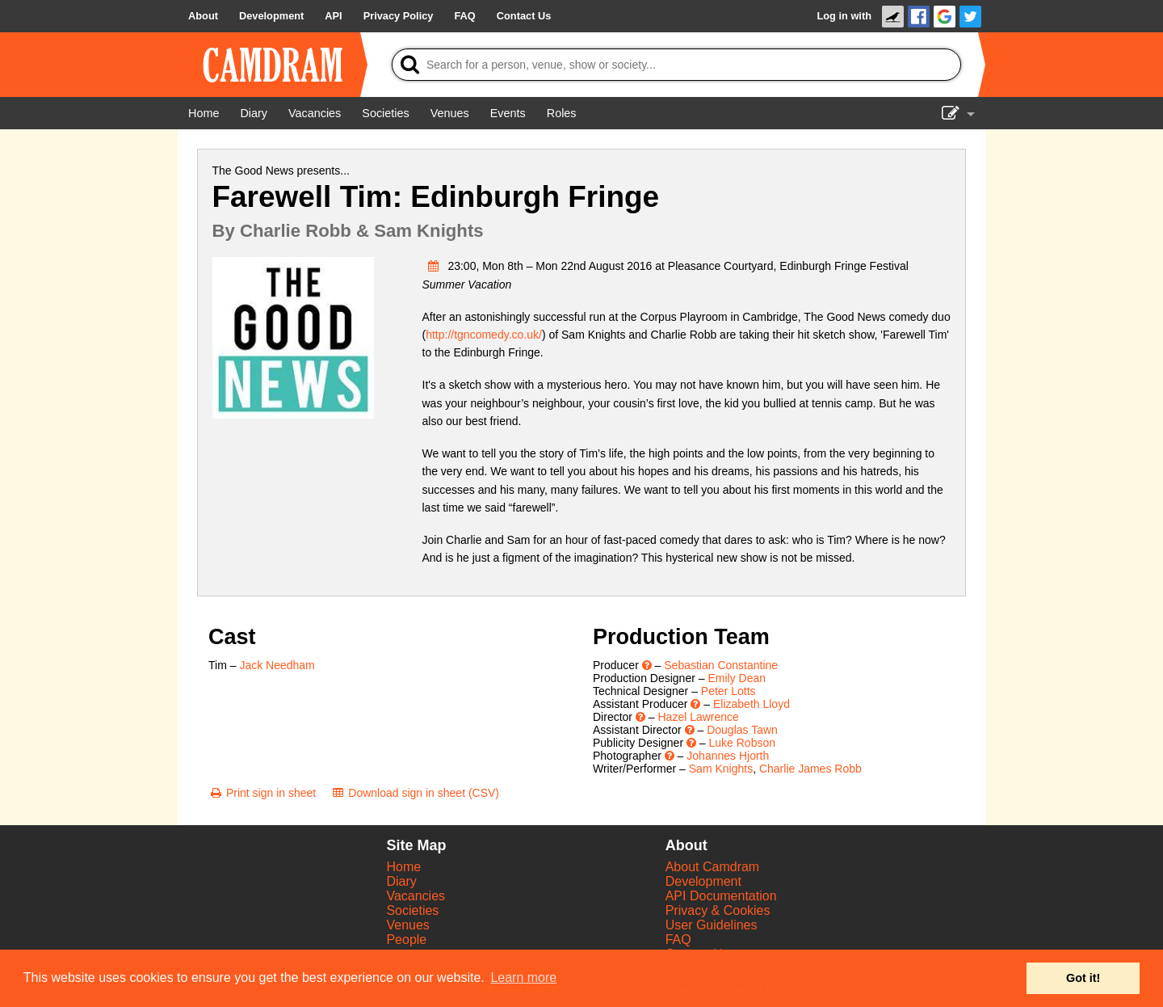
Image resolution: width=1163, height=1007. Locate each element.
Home (403, 867)
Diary (401, 881)
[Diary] (253, 113)
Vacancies (415, 896)
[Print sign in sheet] (262, 792)
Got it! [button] (1083, 977)
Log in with (844, 16)
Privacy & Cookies (717, 910)
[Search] (676, 65)
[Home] (203, 113)
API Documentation (721, 896)
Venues (407, 925)
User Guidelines (711, 925)
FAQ (678, 939)
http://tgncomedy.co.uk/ (484, 334)
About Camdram (712, 867)
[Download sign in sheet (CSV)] (414, 792)
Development (703, 881)
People (406, 939)
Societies (412, 910)
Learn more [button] (523, 977)
